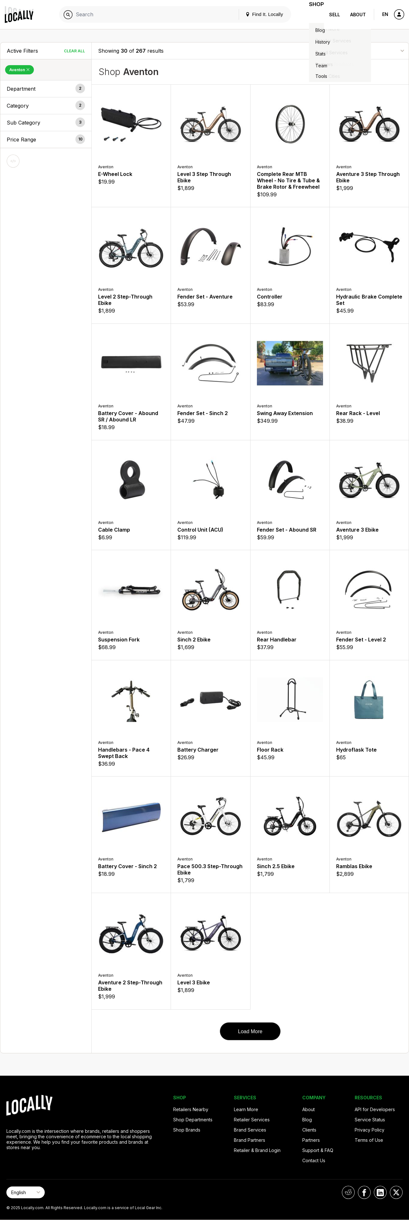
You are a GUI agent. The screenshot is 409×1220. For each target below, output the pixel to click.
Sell (334, 14)
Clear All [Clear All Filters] (74, 51)
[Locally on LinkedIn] (380, 1192)
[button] (45, 88)
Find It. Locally (256, 14)
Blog (307, 1119)
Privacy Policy (369, 1130)
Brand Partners (249, 1140)
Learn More (246, 1109)
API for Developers (375, 1109)
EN (385, 14)
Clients (309, 1130)
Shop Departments (192, 1119)
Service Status (370, 1119)
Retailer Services (252, 1119)
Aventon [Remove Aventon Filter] (19, 69)
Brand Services (250, 1130)
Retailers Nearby (190, 1109)
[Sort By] (370, 50)
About (358, 14)
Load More (250, 1031)
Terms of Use (369, 1140)
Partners (311, 1140)
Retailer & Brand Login (257, 1150)
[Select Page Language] (25, 1192)
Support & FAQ (317, 1150)
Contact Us (313, 1160)
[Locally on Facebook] (364, 1192)
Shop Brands (186, 1130)
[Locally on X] (396, 1192)
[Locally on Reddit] (348, 1192)
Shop (312, 14)
